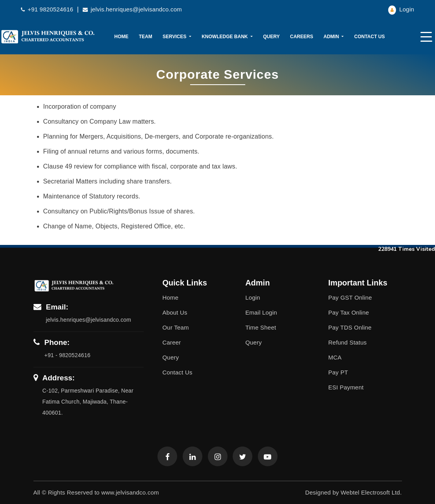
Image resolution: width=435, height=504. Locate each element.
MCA (335, 357)
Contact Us (369, 36)
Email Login (261, 312)
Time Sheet (260, 327)
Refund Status (347, 342)
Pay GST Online (350, 297)
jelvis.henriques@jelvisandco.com (132, 9)
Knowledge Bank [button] (225, 36)
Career (172, 342)
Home (121, 36)
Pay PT (338, 372)
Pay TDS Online (350, 327)
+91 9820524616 (48, 9)
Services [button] (175, 36)
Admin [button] (332, 36)
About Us (175, 312)
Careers (301, 36)
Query (271, 36)
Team (145, 36)
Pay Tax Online (348, 312)
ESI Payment (346, 387)
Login (401, 9)
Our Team (176, 327)
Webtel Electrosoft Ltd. (371, 492)
